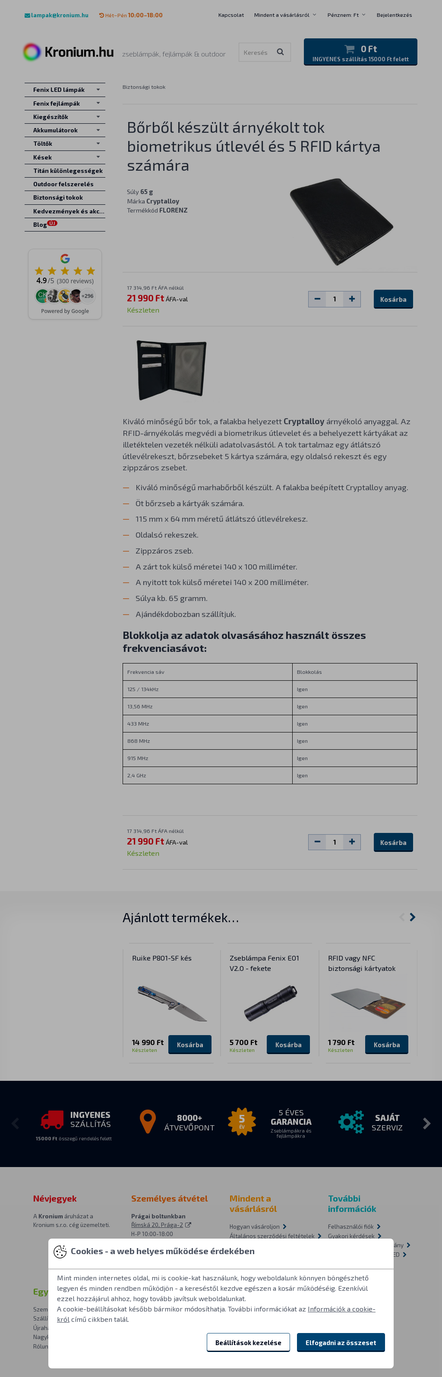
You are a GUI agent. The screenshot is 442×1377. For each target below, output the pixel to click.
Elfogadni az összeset (341, 1342)
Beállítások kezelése (248, 1342)
